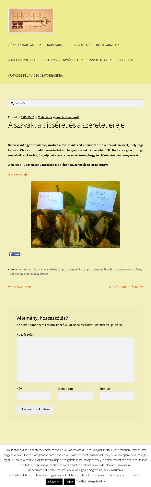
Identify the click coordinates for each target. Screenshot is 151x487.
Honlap (105, 389)
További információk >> (91, 481)
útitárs (44, 274)
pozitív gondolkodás (99, 269)
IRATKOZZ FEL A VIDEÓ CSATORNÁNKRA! (36, 75)
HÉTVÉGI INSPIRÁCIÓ (123, 286)
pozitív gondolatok (74, 269)
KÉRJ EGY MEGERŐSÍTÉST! (60, 60)
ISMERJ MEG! (98, 60)
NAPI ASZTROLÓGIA (21, 60)
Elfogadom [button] (54, 481)
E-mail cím (66, 389)
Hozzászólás (26, 334)
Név (20, 389)
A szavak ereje (18, 174)
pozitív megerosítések (127, 269)
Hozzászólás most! (67, 117)
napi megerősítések (49, 269)
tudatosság (31, 274)
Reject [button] (69, 481)
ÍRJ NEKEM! (126, 60)
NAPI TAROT (55, 45)
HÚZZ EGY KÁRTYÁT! (22, 45)
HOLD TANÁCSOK (107, 45)
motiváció (29, 269)
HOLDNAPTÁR (80, 45)
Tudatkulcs (45, 117)
